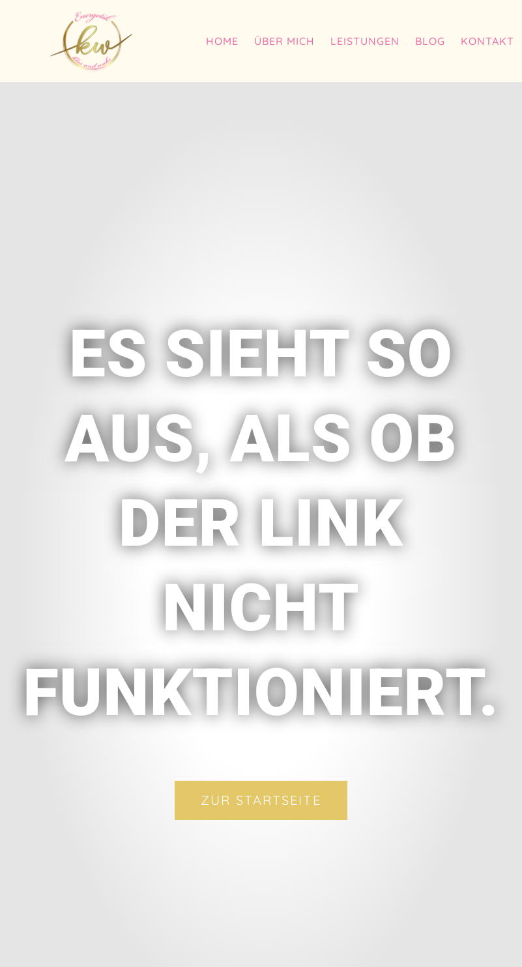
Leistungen (364, 41)
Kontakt (487, 41)
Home (222, 41)
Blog (430, 41)
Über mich (284, 41)
